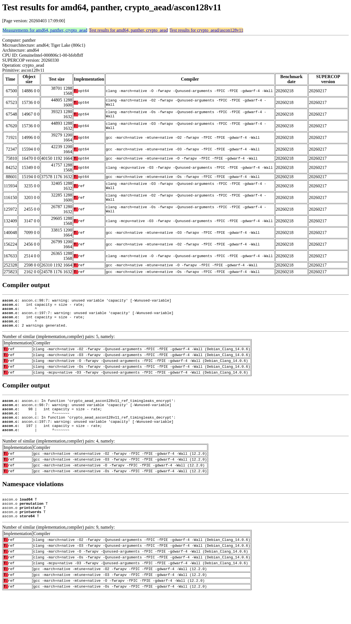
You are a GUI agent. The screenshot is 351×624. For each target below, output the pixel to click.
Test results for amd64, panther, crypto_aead (128, 30)
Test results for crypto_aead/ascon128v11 (206, 30)
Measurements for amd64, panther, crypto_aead (45, 30)
